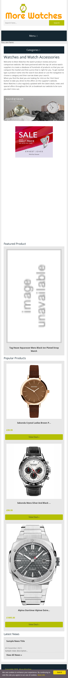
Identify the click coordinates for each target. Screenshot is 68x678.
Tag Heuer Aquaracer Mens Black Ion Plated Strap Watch (34, 300)
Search (57, 23)
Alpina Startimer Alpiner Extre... (34, 610)
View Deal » (34, 437)
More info (41, 675)
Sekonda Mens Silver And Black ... (34, 503)
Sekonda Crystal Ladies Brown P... (34, 422)
